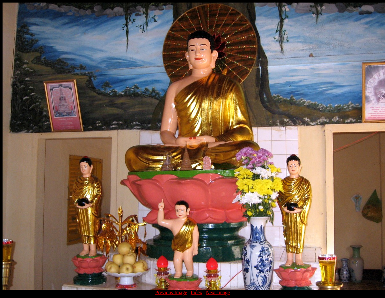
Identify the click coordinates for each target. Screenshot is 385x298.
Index (196, 292)
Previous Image (171, 292)
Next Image (218, 292)
